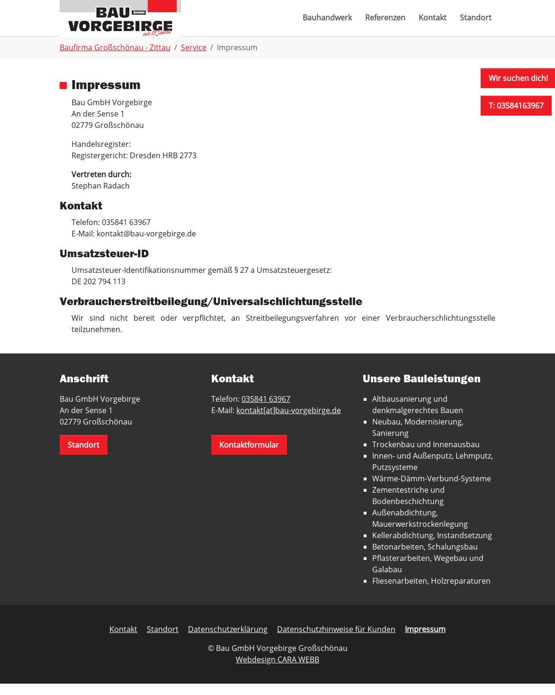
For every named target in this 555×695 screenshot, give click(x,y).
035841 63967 (266, 410)
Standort (83, 456)
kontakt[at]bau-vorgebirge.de (288, 421)
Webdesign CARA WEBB (277, 671)
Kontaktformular (249, 456)
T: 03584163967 (516, 105)
